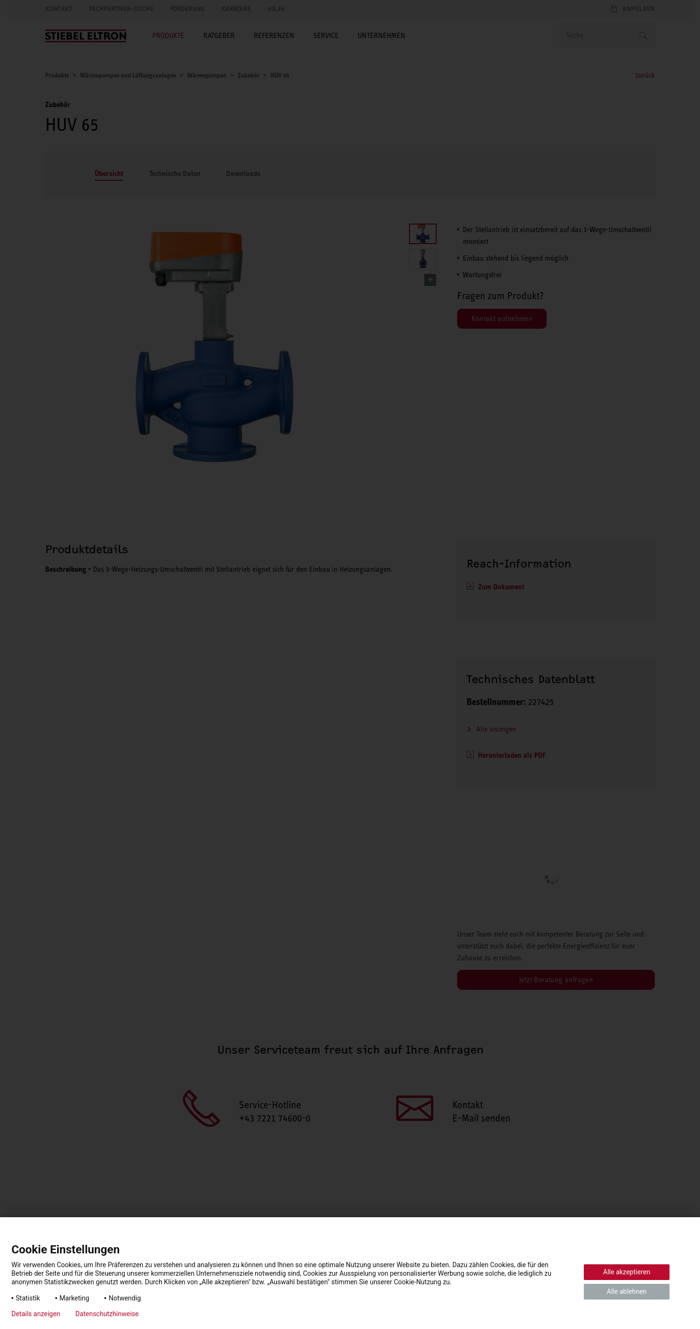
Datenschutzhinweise (107, 1314)
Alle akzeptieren (626, 1272)
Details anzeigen (35, 1314)
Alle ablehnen (627, 1291)
